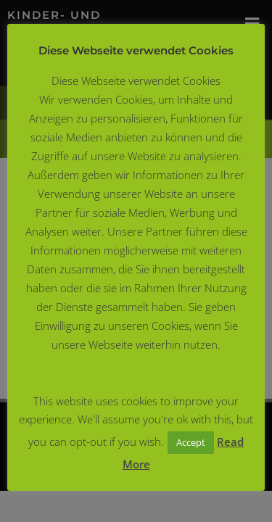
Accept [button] (190, 442)
